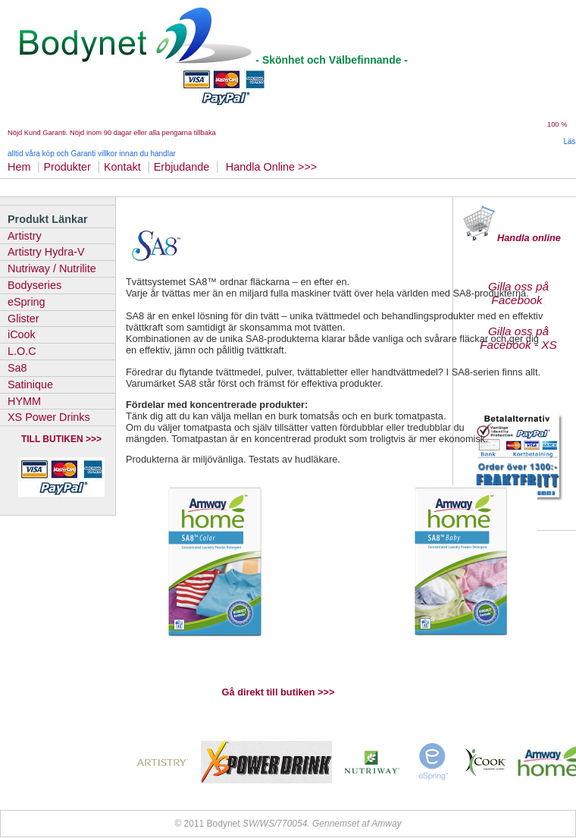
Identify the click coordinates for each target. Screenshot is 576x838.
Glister (23, 318)
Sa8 (17, 368)
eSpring (26, 302)
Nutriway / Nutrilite (52, 268)
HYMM (24, 401)
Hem (19, 167)
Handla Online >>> (273, 167)
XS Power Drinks (49, 417)
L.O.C (22, 351)
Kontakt (122, 167)
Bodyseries (34, 285)
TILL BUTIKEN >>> (61, 439)
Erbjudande (182, 167)
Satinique (30, 384)
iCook (22, 334)
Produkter (66, 167)
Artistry (25, 236)
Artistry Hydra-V (46, 252)
